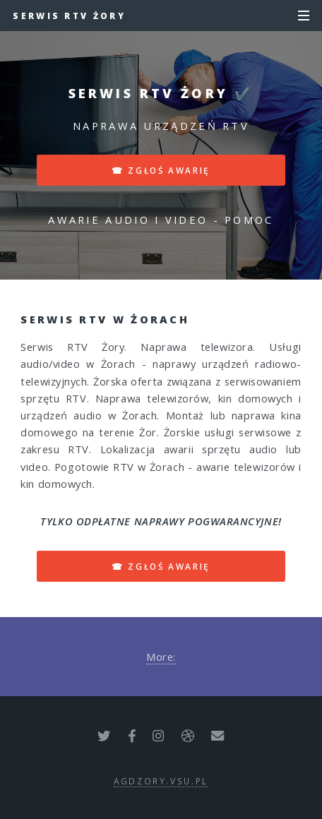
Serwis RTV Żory (69, 15)
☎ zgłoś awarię (161, 170)
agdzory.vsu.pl (161, 781)
